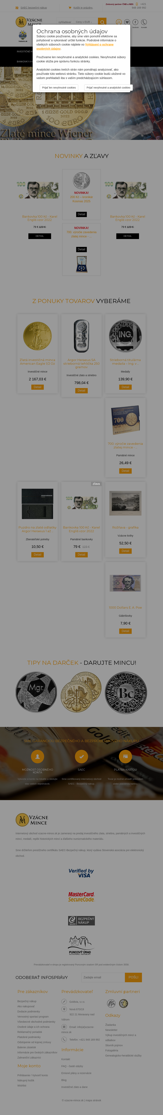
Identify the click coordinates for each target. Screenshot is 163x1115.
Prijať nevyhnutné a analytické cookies (108, 87)
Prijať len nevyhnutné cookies (59, 87)
